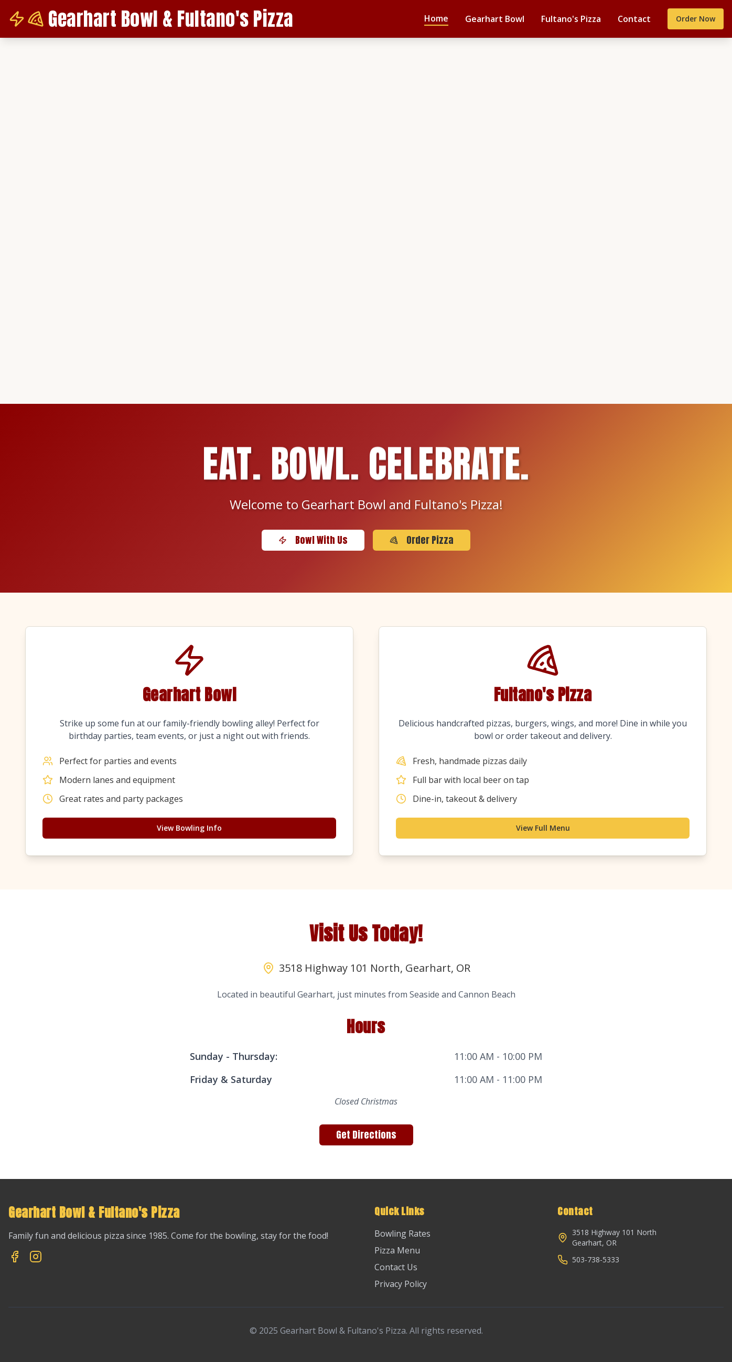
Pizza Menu (397, 1250)
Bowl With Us (313, 540)
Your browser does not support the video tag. (366, 221)
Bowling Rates (402, 1233)
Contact (634, 19)
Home (436, 18)
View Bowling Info (189, 828)
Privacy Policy (400, 1284)
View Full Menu (543, 828)
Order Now (695, 19)
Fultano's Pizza (571, 19)
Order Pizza (422, 540)
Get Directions (366, 1135)
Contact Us (395, 1267)
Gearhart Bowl (494, 19)
